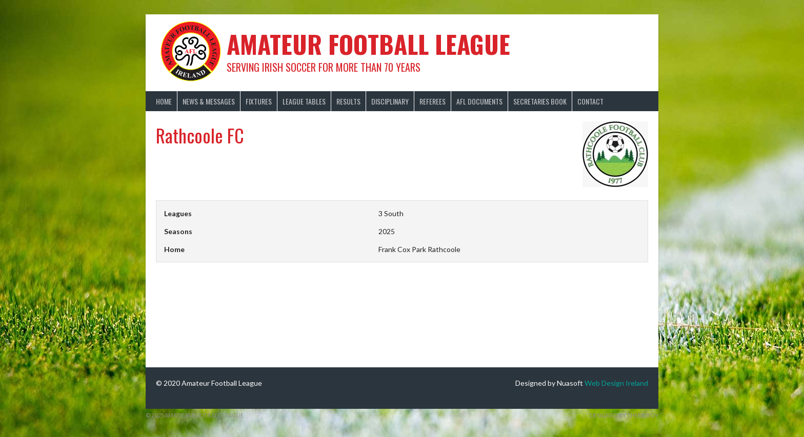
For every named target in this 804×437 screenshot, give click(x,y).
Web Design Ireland (616, 383)
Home (164, 101)
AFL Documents (479, 101)
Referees (432, 101)
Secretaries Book (540, 101)
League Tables (304, 101)
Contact (590, 101)
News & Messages (209, 101)
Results (348, 101)
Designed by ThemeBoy (624, 415)
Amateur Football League (368, 44)
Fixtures (259, 101)
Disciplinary (390, 101)
